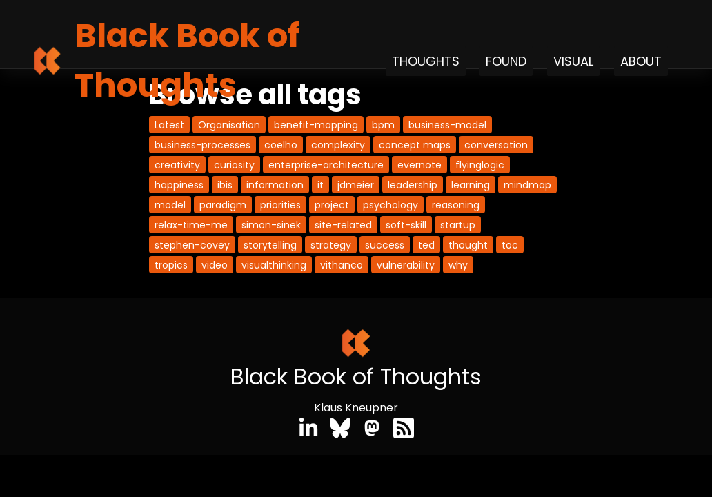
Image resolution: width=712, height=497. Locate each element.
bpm (383, 125)
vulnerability (406, 265)
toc (510, 245)
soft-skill (406, 225)
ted (426, 245)
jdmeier (355, 185)
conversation (496, 145)
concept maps (415, 145)
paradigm (222, 205)
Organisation (229, 125)
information (275, 185)
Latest (169, 125)
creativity (177, 165)
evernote (419, 165)
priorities (280, 205)
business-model (447, 125)
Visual (573, 61)
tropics (171, 265)
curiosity (234, 165)
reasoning (455, 205)
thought (468, 245)
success (384, 245)
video (214, 265)
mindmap (527, 185)
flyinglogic (479, 165)
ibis (225, 185)
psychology (390, 205)
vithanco (341, 265)
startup (457, 225)
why (458, 265)
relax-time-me (191, 225)
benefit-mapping (316, 125)
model (170, 205)
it (320, 185)
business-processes (202, 145)
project (332, 205)
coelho (280, 145)
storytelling (270, 245)
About (641, 61)
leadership (412, 185)
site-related (343, 225)
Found (506, 61)
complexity (338, 145)
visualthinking (273, 265)
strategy (330, 245)
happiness (179, 185)
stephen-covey (192, 245)
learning (470, 185)
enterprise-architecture (326, 165)
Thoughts (425, 61)
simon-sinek (271, 225)
